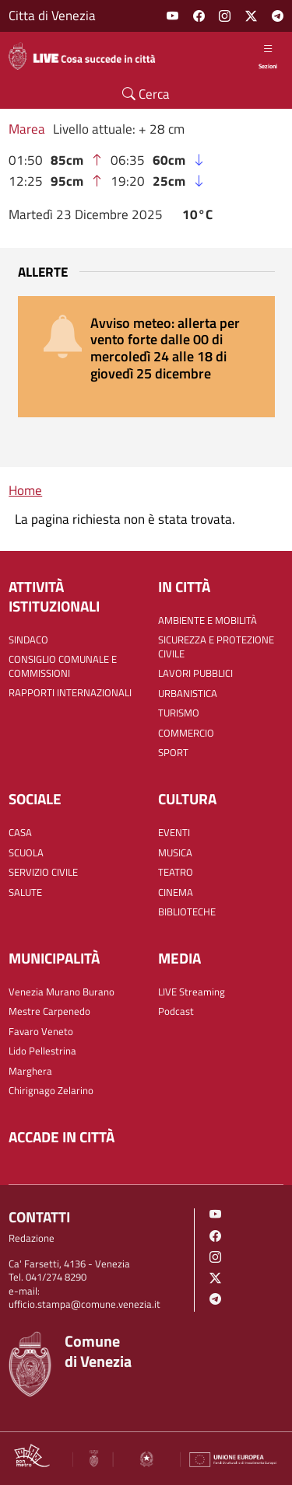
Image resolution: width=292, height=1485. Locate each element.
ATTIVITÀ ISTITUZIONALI (54, 596)
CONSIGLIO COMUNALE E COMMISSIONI (63, 666)
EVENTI (174, 832)
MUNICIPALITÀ (54, 958)
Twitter (251, 16)
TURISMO (178, 713)
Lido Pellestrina (42, 1051)
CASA (20, 832)
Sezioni (268, 56)
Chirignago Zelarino (51, 1090)
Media (179, 958)
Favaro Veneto (41, 1031)
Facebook (199, 16)
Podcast (176, 1011)
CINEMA (175, 892)
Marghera (30, 1071)
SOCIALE (35, 799)
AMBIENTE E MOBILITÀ (207, 620)
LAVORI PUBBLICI (195, 673)
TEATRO (175, 872)
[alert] (146, 356)
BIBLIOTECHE (187, 912)
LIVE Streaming (191, 992)
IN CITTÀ (184, 587)
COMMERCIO (186, 733)
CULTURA (187, 799)
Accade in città (61, 1137)
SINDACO (28, 640)
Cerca (146, 94)
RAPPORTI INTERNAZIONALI (70, 692)
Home (25, 490)
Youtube (172, 16)
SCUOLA (26, 852)
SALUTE (25, 892)
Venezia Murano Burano (61, 992)
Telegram (277, 16)
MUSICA (175, 852)
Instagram (224, 16)
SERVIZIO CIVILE (43, 872)
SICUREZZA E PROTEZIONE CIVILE (216, 647)
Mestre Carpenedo (49, 1011)
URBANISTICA (187, 693)
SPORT (173, 752)
